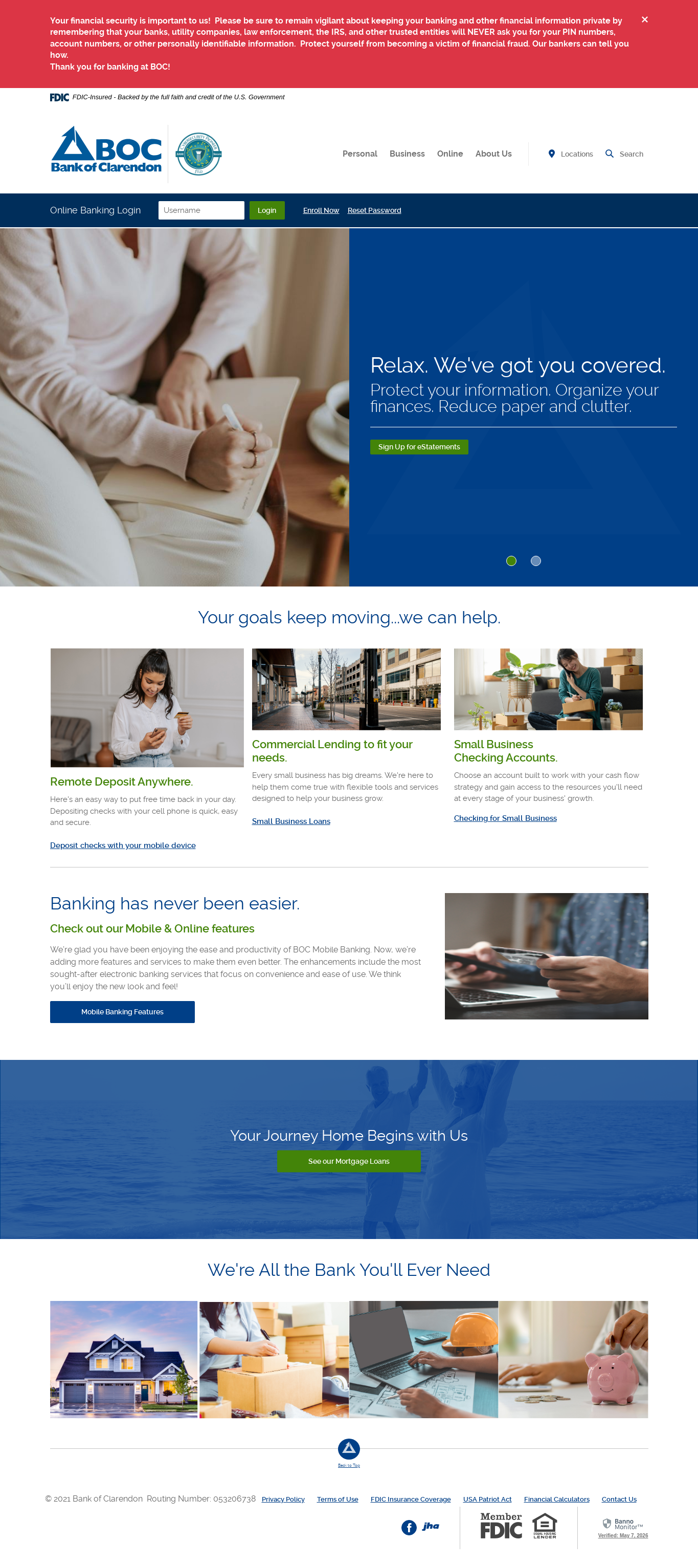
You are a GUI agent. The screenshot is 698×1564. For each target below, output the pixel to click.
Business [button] (407, 154)
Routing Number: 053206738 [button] (201, 1498)
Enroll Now (344, 210)
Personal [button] (360, 154)
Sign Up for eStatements (419, 447)
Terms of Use (337, 1499)
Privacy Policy (283, 1499)
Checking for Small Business (505, 818)
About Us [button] (494, 154)
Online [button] (450, 154)
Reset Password (397, 210)
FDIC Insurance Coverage (411, 1499)
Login (287, 210)
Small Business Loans (291, 821)
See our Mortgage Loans (349, 1161)
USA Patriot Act (487, 1499)
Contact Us (619, 1499)
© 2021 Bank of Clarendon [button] (96, 1498)
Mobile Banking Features (122, 1012)
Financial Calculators (557, 1499)
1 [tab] (511, 561)
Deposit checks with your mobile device (123, 845)
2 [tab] (536, 561)
